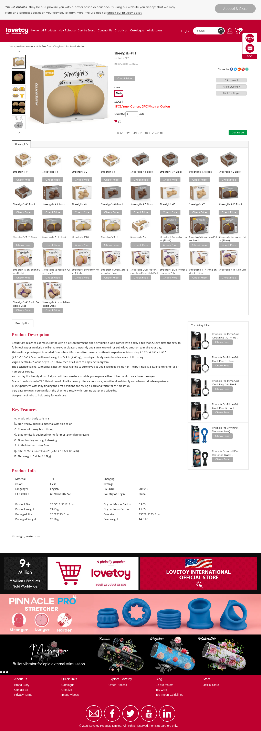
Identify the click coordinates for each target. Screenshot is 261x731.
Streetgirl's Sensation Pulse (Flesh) (26, 271)
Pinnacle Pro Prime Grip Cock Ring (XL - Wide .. (225, 335)
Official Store (211, 685)
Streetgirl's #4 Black (171, 171)
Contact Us (105, 30)
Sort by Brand (86, 30)
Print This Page (231, 93)
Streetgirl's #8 (167, 204)
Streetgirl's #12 (109, 237)
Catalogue (137, 30)
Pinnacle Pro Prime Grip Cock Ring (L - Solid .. (225, 359)
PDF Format (231, 80)
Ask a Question (231, 86)
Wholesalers (154, 30)
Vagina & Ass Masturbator (69, 46)
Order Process (117, 685)
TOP (249, 56)
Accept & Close (235, 8)
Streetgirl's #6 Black (53, 204)
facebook (231, 69)
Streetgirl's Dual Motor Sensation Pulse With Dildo (144, 273)
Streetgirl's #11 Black (54, 237)
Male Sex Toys (43, 46)
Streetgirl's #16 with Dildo (232, 271)
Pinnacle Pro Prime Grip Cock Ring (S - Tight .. (225, 406)
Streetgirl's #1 (109, 171)
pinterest (243, 69)
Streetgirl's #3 (50, 171)
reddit (239, 69)
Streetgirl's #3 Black (200, 171)
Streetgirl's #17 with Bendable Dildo (203, 271)
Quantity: (119, 114)
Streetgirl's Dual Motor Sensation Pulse (114, 271)
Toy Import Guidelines (169, 694)
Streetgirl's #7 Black (141, 204)
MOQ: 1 (118, 101)
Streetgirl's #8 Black (112, 204)
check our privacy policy (124, 12)
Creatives (121, 30)
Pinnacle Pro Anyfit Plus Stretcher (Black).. (225, 453)
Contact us (21, 689)
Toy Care (161, 689)
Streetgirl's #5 (138, 237)
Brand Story (21, 685)
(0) (117, 121)
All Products (48, 30)
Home (35, 30)
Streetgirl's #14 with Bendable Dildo (56, 304)
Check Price (124, 78)
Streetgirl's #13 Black (230, 204)
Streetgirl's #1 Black (24, 204)
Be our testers (164, 685)
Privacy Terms (23, 694)
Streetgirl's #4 (21, 171)
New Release (67, 30)
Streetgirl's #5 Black (141, 171)
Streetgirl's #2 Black (230, 171)
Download (238, 132)
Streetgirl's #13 (80, 237)
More (247, 69)
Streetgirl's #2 (79, 171)
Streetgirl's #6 (79, 204)
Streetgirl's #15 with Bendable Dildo (26, 304)
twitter (235, 69)
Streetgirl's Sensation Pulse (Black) (173, 238)
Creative (66, 689)
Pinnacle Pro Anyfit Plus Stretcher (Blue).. (225, 429)
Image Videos (70, 694)
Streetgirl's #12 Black (25, 237)
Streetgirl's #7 (197, 204)
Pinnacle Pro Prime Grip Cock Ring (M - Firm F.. (225, 382)
